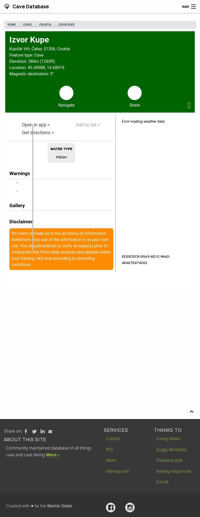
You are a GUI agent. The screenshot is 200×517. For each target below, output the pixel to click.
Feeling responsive (173, 471)
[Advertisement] (100, 326)
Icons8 (162, 482)
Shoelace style (169, 460)
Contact (113, 438)
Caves (27, 24)
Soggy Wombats (171, 449)
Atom (111, 460)
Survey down (168, 438)
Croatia (45, 24)
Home (12, 24)
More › (52, 455)
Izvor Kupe (67, 24)
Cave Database (30, 6)
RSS (109, 449)
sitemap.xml (117, 471)
